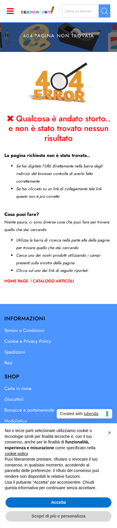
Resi (8, 362)
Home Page (16, 281)
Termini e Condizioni (24, 330)
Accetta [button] (58, 502)
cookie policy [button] (16, 453)
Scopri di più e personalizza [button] (58, 516)
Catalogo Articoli (53, 281)
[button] (104, 11)
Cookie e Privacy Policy (27, 341)
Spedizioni (14, 352)
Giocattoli (14, 399)
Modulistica (15, 420)
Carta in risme (18, 388)
